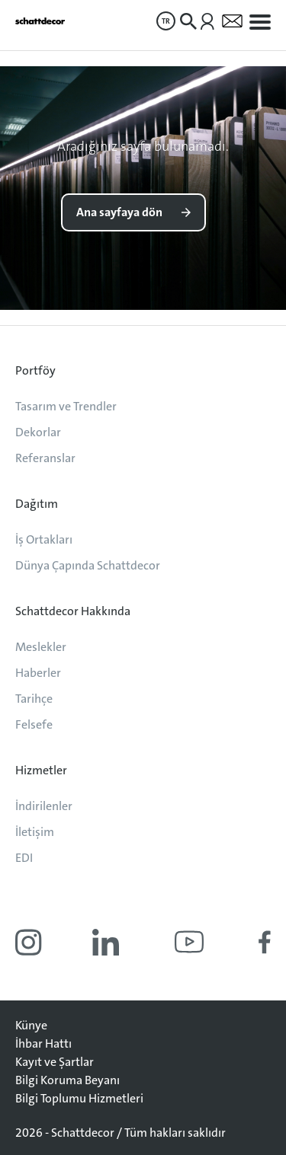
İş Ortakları (43, 539)
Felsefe (34, 724)
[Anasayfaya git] (40, 21)
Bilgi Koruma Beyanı (67, 1080)
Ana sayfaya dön (119, 212)
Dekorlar (38, 432)
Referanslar (45, 458)
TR (166, 21)
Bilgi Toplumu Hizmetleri (79, 1098)
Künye (31, 1025)
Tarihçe (34, 699)
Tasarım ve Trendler (66, 406)
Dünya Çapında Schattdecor (87, 565)
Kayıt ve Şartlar (54, 1062)
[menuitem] (165, 20)
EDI (24, 858)
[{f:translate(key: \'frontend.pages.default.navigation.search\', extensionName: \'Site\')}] (188, 21)
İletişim (34, 832)
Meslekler (40, 647)
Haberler (38, 673)
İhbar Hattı (43, 1043)
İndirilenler (43, 806)
